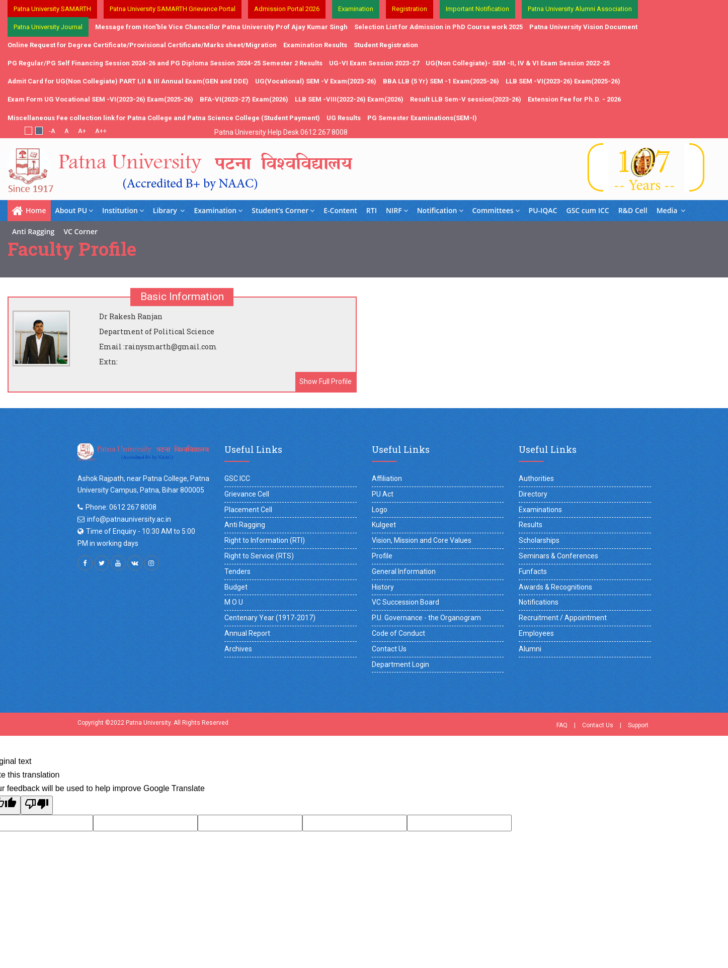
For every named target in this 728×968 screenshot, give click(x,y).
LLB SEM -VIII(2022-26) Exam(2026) (349, 99)
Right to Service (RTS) (259, 556)
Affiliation (387, 478)
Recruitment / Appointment (563, 618)
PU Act (382, 494)
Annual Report (247, 633)
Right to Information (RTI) (264, 540)
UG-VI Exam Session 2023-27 (374, 63)
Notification (440, 210)
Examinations (540, 510)
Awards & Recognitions (555, 587)
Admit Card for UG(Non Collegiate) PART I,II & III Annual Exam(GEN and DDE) (128, 81)
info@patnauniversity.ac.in (129, 519)
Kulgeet (384, 525)
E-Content (340, 210)
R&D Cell (633, 210)
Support (638, 725)
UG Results (344, 118)
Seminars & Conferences (558, 556)
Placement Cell (248, 510)
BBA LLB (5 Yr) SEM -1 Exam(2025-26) (441, 81)
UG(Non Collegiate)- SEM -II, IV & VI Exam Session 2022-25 (518, 63)
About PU (74, 210)
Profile (382, 556)
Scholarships (539, 540)
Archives (238, 649)
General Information (404, 571)
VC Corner (80, 231)
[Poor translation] (37, 805)
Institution (123, 210)
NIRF (397, 210)
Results (530, 525)
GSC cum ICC (588, 210)
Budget (236, 587)
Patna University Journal (48, 27)
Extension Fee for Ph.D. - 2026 (574, 99)
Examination (218, 210)
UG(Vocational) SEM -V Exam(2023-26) (315, 81)
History (383, 587)
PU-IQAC (543, 210)
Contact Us (389, 649)
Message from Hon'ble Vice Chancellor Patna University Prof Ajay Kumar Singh (221, 27)
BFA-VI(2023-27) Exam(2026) (244, 99)
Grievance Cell (246, 494)
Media (671, 210)
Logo (379, 510)
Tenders (237, 571)
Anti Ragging (33, 231)
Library (169, 210)
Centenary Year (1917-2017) (269, 618)
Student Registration (386, 45)
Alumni (530, 649)
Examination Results (315, 45)
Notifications (538, 602)
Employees (536, 633)
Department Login (400, 664)
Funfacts (533, 571)
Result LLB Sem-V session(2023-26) (465, 99)
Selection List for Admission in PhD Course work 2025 (438, 27)
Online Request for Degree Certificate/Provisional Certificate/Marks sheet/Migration (142, 45)
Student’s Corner (283, 210)
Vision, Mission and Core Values (421, 540)
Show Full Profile (325, 381)
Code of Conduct (398, 633)
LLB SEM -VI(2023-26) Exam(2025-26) (563, 81)
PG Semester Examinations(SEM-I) (422, 118)
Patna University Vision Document (583, 27)
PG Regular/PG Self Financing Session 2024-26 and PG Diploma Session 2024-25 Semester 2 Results (165, 63)
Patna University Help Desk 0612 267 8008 (281, 132)
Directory (533, 494)
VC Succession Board (405, 602)
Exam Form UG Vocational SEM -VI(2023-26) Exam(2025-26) (100, 99)
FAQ (562, 725)
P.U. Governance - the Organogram (426, 618)
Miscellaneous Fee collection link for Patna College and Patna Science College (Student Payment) (164, 118)
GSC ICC (237, 478)
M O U (233, 602)
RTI (371, 210)
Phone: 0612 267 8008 (121, 507)
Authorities (536, 478)
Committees (496, 210)
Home (29, 211)
